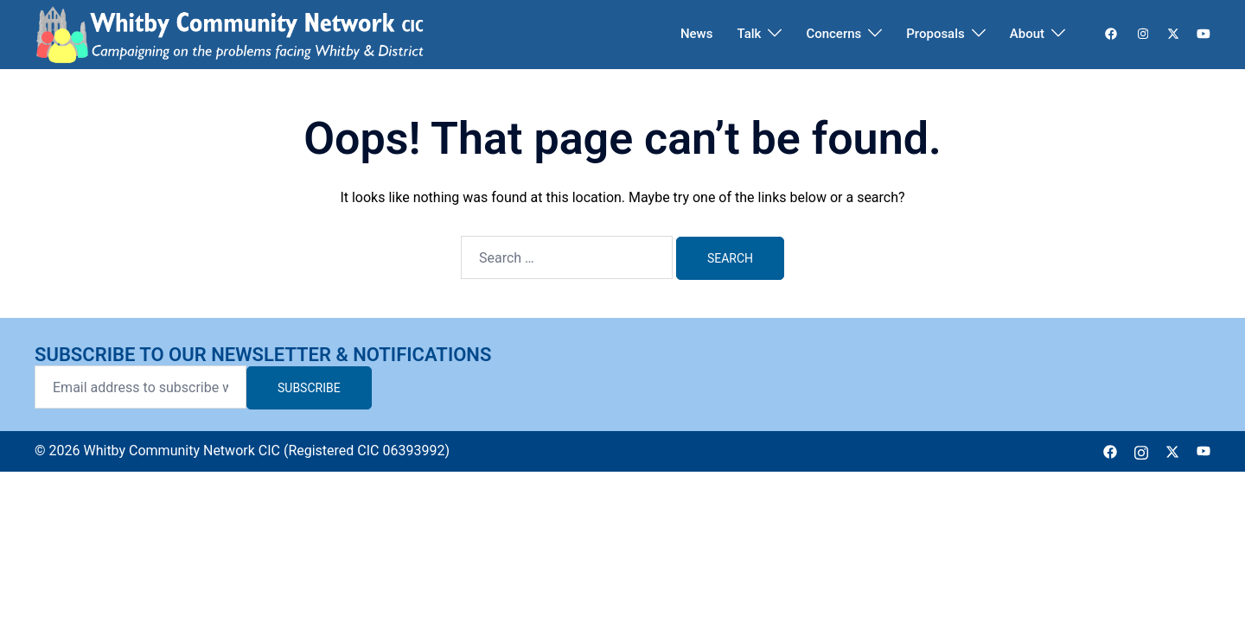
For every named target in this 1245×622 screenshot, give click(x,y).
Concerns (833, 33)
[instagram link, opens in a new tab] (1141, 33)
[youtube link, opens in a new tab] (1203, 33)
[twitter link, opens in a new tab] (1172, 33)
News (696, 33)
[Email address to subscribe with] (140, 387)
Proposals (935, 33)
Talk (749, 33)
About (1027, 33)
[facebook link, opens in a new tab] (1110, 33)
